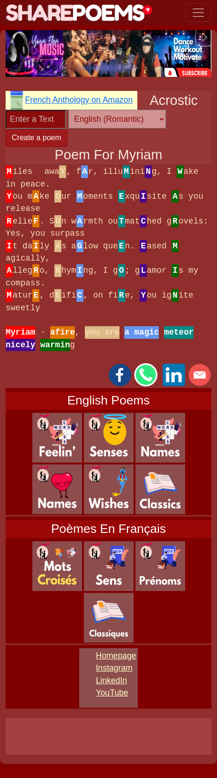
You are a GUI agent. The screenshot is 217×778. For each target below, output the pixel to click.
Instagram (114, 668)
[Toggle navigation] (198, 12)
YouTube (112, 692)
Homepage (116, 655)
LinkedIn (111, 680)
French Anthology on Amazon (79, 100)
